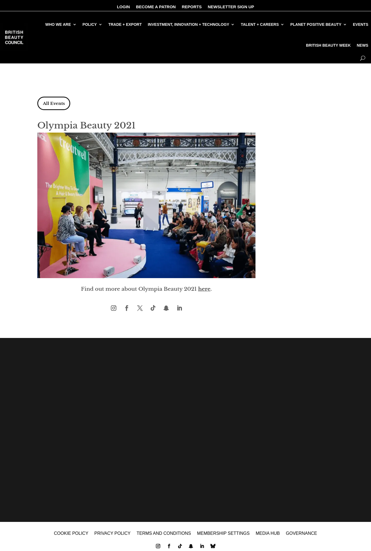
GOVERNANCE (301, 536)
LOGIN (123, 7)
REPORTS (192, 7)
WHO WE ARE (58, 24)
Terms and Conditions (164, 536)
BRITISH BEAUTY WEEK (328, 45)
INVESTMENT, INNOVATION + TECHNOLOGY (188, 24)
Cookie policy (71, 536)
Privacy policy (112, 536)
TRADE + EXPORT (125, 24)
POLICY (90, 24)
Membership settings (223, 536)
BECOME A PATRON (156, 7)
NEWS (362, 45)
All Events (55, 104)
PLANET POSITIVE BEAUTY (315, 24)
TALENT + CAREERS (260, 24)
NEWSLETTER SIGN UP (231, 7)
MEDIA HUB (268, 536)
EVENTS (360, 24)
